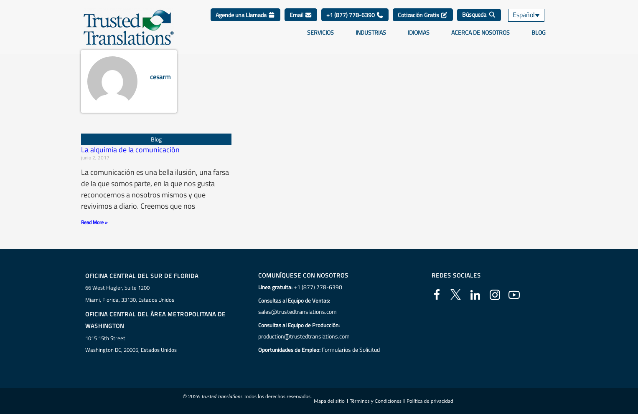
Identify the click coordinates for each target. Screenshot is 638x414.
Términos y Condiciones (376, 401)
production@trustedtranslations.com (303, 336)
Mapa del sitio (329, 401)
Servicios (320, 32)
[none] (532, 15)
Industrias (371, 32)
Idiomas (419, 32)
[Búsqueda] (479, 15)
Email (301, 14)
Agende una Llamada (245, 14)
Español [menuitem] (523, 15)
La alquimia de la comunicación (130, 149)
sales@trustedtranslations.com (296, 312)
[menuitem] (532, 15)
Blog (538, 32)
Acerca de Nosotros (480, 32)
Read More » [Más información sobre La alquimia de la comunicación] (94, 222)
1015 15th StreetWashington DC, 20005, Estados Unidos (131, 343)
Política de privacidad (430, 401)
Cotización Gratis (423, 14)
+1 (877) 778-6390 (355, 14)
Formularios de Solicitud (350, 350)
